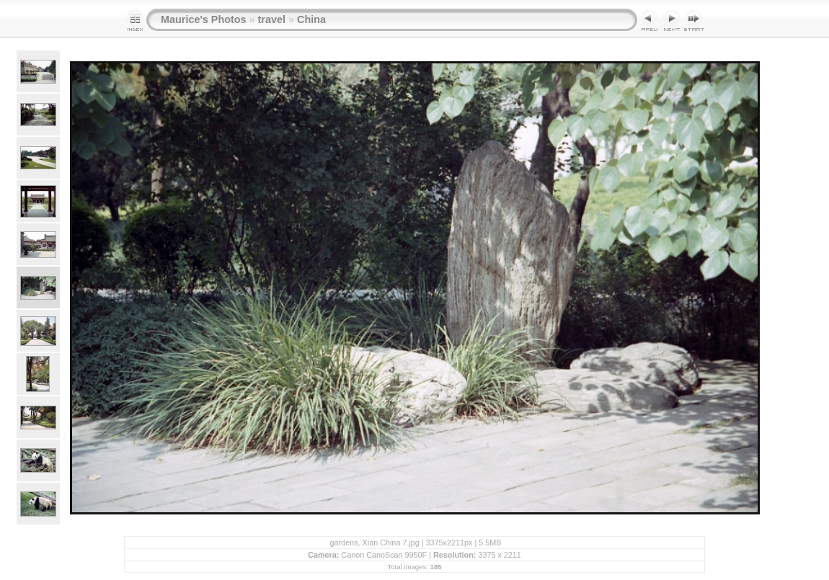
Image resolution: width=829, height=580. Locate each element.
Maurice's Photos (204, 19)
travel (271, 19)
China (311, 19)
